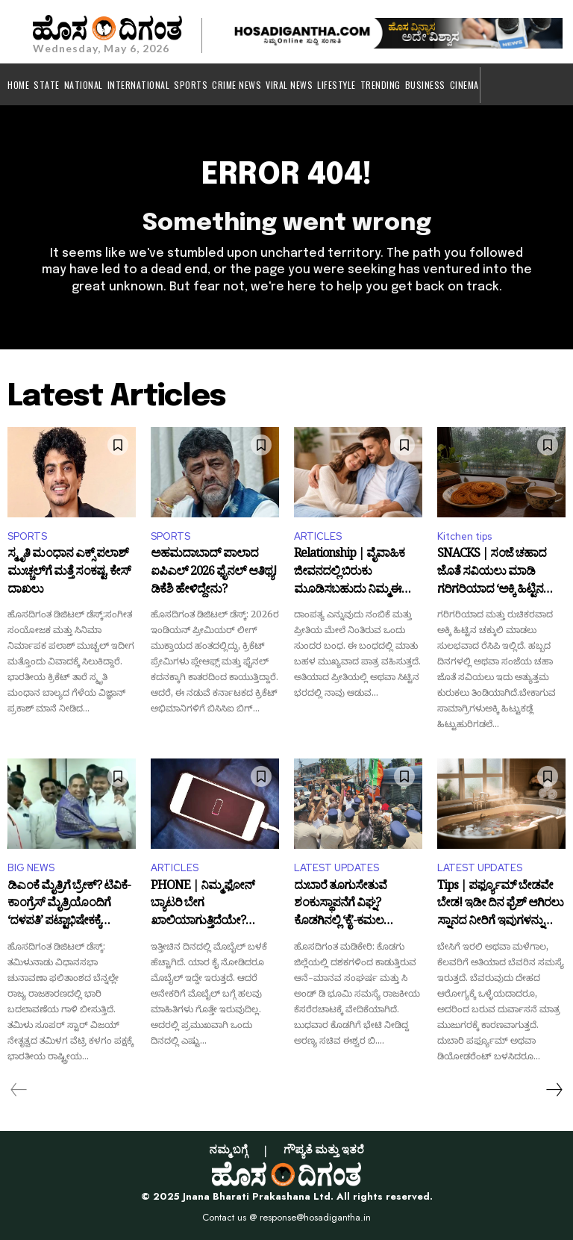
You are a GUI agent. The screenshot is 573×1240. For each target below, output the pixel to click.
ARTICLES (318, 536)
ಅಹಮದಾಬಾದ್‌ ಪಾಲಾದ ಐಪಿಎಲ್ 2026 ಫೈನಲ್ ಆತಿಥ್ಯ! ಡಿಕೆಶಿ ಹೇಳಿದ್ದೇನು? (213, 573)
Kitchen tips (464, 536)
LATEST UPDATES (336, 868)
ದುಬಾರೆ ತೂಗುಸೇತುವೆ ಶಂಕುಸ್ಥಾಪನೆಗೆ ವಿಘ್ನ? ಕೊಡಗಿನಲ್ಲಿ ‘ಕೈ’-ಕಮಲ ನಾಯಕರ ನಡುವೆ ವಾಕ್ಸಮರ (350, 905)
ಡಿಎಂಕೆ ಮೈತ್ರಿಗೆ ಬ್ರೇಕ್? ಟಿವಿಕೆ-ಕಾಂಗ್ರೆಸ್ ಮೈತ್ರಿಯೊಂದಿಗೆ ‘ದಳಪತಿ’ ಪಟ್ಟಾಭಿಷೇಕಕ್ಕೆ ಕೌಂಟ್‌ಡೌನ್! (69, 905)
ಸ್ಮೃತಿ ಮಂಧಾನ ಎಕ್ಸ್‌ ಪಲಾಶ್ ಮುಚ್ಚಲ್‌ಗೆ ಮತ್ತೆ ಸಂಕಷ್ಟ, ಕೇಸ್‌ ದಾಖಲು (69, 573)
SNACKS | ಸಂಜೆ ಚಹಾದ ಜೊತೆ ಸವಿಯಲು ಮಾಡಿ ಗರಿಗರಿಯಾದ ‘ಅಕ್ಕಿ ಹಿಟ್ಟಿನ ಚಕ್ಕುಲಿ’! (491, 573)
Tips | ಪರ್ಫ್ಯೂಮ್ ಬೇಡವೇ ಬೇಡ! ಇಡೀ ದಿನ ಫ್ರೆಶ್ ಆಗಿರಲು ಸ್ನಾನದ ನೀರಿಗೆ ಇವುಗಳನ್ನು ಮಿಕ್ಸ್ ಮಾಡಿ (500, 905)
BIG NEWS (30, 868)
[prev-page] (19, 1090)
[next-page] (554, 1090)
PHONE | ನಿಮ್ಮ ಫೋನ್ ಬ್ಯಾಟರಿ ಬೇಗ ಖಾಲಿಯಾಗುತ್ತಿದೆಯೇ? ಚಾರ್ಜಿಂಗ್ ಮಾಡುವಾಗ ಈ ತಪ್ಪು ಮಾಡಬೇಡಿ (206, 905)
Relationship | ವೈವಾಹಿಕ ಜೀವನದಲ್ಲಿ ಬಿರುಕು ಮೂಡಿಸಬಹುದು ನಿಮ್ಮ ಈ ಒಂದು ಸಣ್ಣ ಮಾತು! (349, 573)
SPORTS (27, 536)
